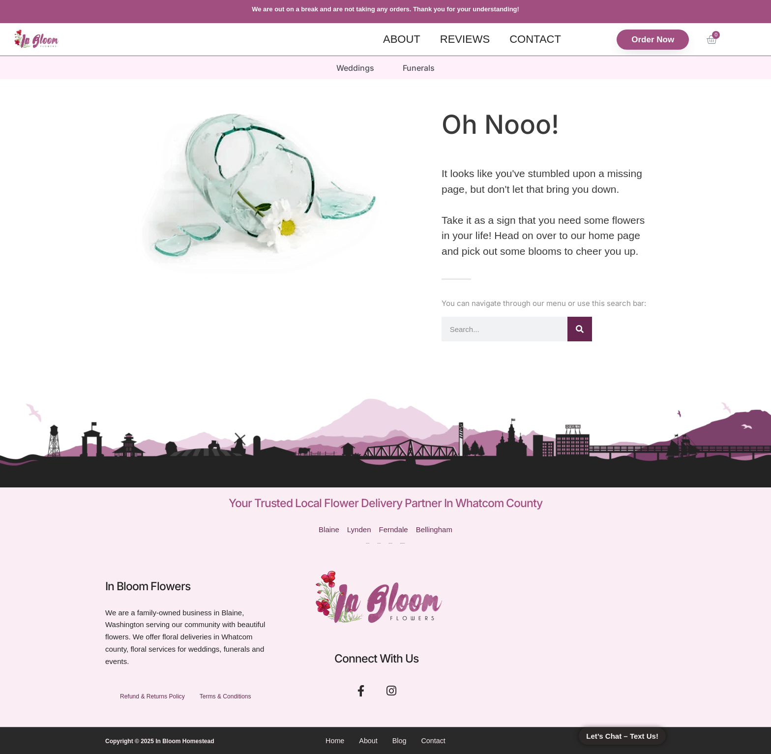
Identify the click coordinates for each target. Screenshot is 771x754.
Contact (535, 39)
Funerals (419, 67)
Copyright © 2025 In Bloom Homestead (159, 740)
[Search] (579, 329)
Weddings (355, 67)
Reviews (465, 39)
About (401, 39)
